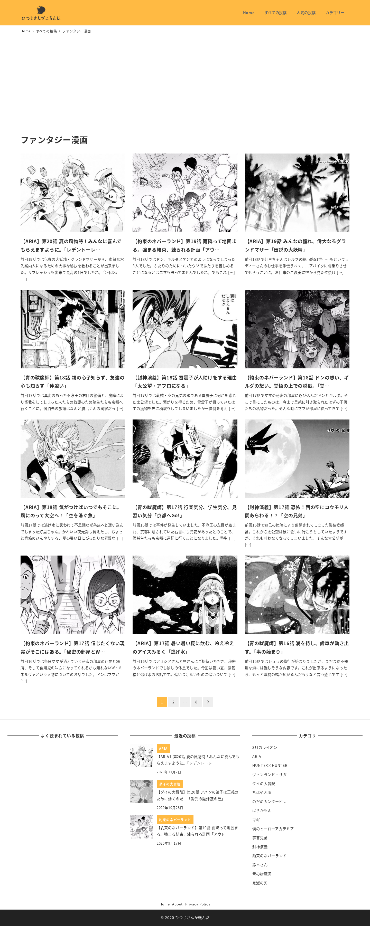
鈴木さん (259, 864)
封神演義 (259, 846)
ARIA (256, 756)
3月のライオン (265, 747)
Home (165, 904)
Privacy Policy (197, 904)
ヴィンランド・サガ (269, 774)
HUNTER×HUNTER (269, 765)
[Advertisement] (185, 84)
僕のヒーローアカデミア (273, 828)
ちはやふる (261, 792)
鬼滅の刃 (259, 882)
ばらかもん (261, 810)
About (177, 904)
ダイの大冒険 (263, 783)
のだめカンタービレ (269, 801)
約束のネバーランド (269, 855)
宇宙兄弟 (259, 837)
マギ (256, 819)
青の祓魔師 (261, 873)
